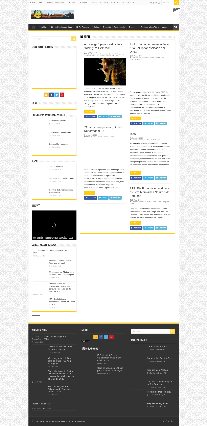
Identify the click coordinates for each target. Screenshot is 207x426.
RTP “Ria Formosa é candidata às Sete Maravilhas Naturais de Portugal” (150, 192)
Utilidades (72, 3)
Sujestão (83, 3)
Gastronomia (119, 27)
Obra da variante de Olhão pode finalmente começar (110, 369)
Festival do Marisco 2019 (159, 392)
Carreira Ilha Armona (57, 121)
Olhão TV (130, 3)
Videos (108, 55)
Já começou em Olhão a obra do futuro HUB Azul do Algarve (59, 361)
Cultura (97, 27)
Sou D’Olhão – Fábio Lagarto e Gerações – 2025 (53, 238)
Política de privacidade (41, 404)
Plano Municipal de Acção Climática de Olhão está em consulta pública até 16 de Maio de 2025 (61, 375)
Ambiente (89, 54)
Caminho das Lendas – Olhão (61, 178)
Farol (114, 54)
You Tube (115, 55)
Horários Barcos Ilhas (61, 27)
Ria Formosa (82, 27)
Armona (96, 54)
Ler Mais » (89, 112)
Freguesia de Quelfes (157, 403)
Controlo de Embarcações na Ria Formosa (107, 3)
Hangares (119, 54)
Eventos (132, 27)
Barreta (102, 54)
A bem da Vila (136, 57)
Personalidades (89, 55)
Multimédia (59, 3)
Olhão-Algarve (33, 27)
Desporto (107, 27)
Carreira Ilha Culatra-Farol (60, 132)
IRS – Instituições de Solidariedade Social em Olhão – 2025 (62, 301)
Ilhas (133, 133)
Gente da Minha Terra (150, 27)
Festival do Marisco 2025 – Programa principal (61, 347)
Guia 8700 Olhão (56, 167)
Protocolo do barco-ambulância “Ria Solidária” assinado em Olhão (149, 48)
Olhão (42, 27)
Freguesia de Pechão (157, 370)
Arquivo (50, 3)
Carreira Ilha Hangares (58, 144)
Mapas (164, 27)
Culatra (108, 54)
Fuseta (132, 59)
